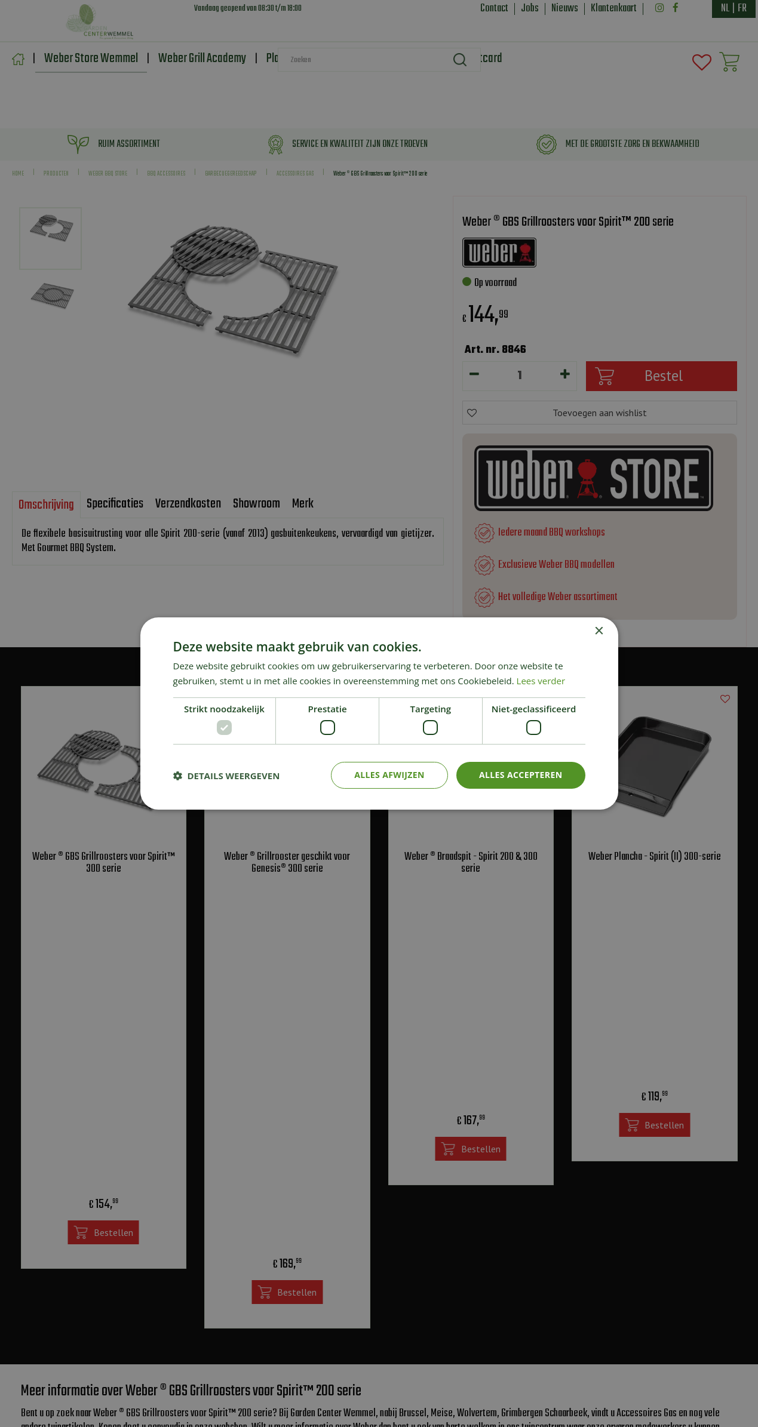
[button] (226, 775)
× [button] (598, 631)
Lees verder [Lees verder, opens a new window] (541, 681)
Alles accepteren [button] (521, 774)
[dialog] (379, 713)
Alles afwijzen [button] (389, 774)
